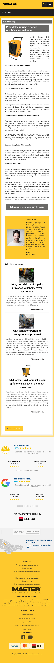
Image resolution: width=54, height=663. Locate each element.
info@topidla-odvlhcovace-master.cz (27, 571)
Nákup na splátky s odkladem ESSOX (27, 625)
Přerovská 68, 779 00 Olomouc (27, 565)
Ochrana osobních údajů (27, 618)
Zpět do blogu (13, 428)
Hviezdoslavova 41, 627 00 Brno (27, 578)
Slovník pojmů (27, 629)
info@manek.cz (31, 254)
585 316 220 (27, 568)
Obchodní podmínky (27, 614)
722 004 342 (27, 581)
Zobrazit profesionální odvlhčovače (27, 207)
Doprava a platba (27, 622)
